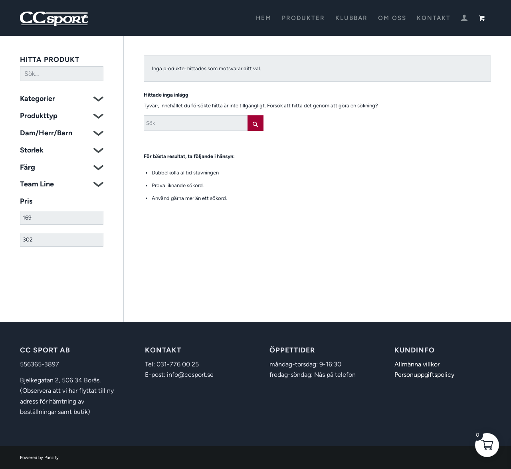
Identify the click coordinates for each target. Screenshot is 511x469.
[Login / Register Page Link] (464, 18)
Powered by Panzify (39, 457)
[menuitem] (264, 18)
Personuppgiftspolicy (424, 374)
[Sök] (203, 123)
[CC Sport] (54, 18)
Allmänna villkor (417, 364)
